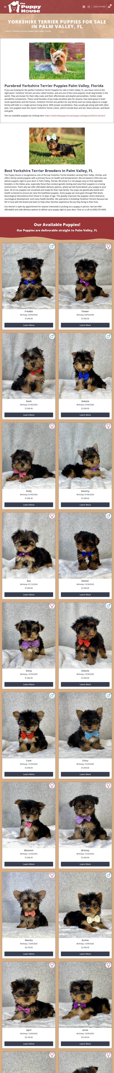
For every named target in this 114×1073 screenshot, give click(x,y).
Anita (85, 1030)
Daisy (29, 670)
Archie (85, 940)
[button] (5, 7)
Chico (85, 760)
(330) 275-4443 (99, 6)
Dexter (85, 580)
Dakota (85, 401)
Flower (85, 311)
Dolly (29, 491)
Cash (29, 760)
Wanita (29, 940)
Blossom (28, 850)
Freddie (29, 311)
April (28, 1030)
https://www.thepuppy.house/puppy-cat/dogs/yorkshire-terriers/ (75, 115)
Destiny (85, 491)
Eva (29, 580)
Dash (29, 401)
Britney (85, 850)
